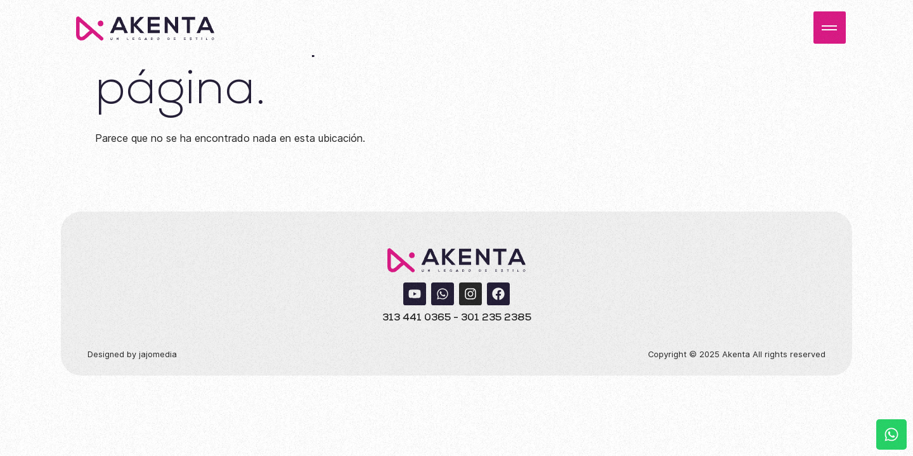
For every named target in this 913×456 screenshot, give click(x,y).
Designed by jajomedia (132, 354)
